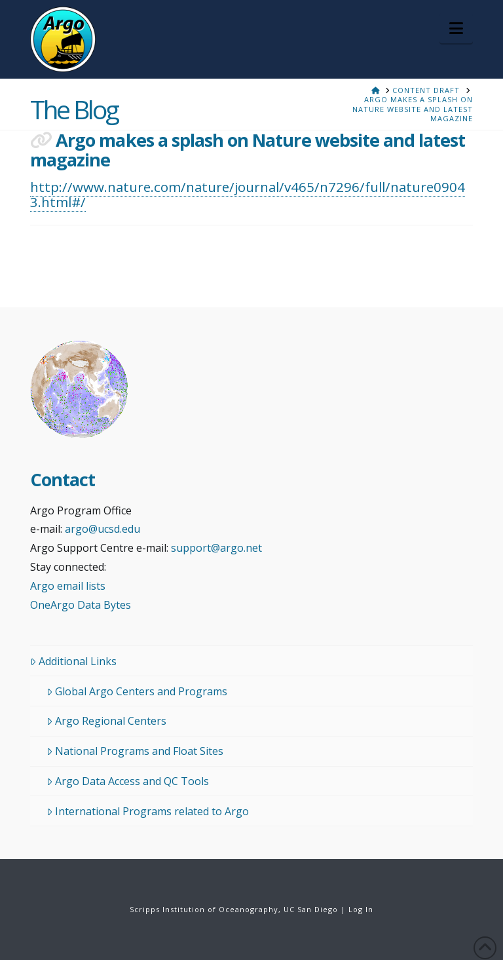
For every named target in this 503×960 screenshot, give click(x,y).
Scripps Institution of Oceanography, (205, 909)
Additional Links (73, 661)
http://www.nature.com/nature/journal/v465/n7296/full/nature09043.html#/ (247, 194)
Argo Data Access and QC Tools (128, 781)
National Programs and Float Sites (135, 751)
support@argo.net (216, 548)
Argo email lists (67, 586)
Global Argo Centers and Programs (137, 691)
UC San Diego (311, 909)
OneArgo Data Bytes (80, 605)
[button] (456, 28)
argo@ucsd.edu (102, 529)
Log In (360, 909)
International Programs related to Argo (148, 811)
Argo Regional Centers (106, 721)
